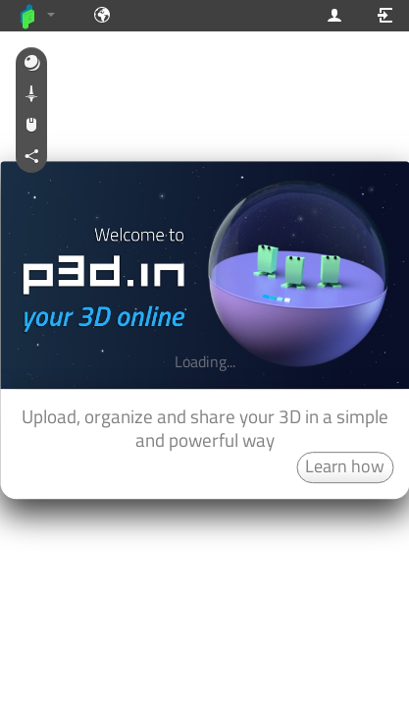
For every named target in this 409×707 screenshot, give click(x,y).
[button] (31, 64)
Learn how (344, 466)
